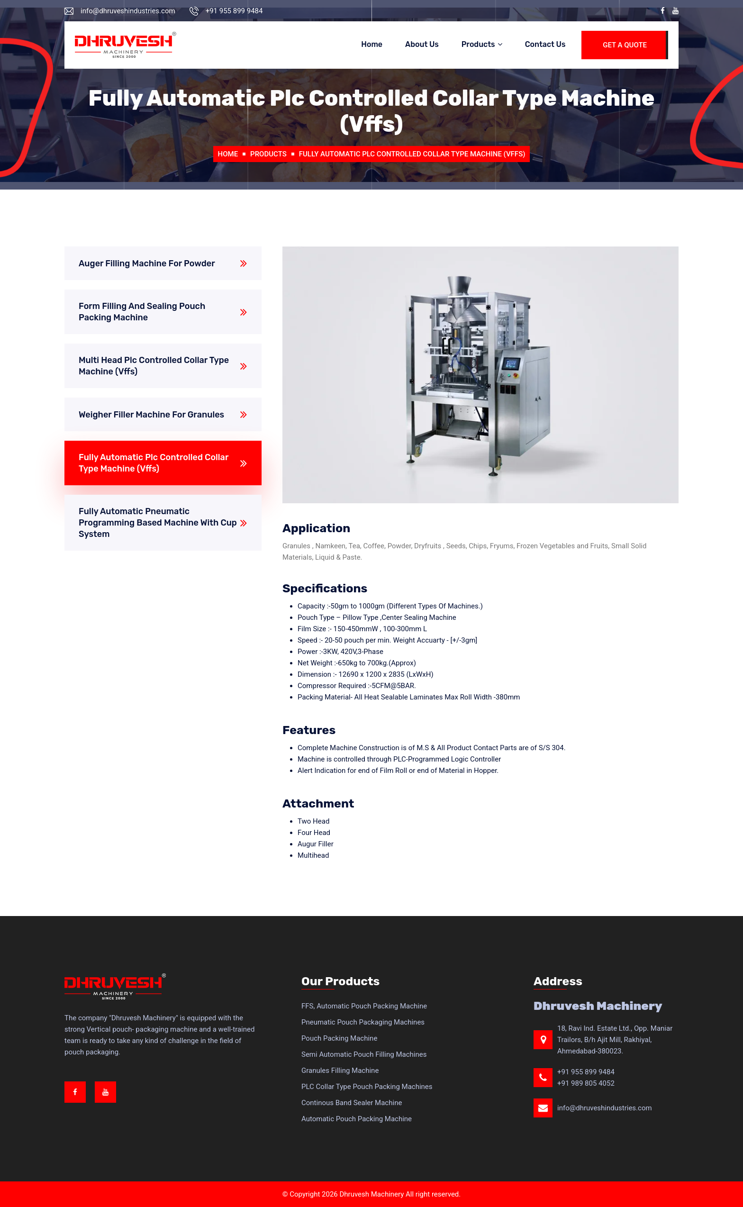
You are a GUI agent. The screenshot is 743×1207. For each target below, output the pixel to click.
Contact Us (545, 44)
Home (371, 44)
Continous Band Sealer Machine (351, 1102)
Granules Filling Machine (340, 1070)
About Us (422, 44)
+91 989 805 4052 (586, 1083)
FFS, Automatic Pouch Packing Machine (364, 1006)
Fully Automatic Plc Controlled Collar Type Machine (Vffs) (412, 154)
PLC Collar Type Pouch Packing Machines (367, 1086)
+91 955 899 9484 (586, 1072)
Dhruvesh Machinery (371, 1194)
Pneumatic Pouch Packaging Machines (363, 1022)
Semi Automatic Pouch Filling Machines (363, 1054)
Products (478, 44)
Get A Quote (625, 45)
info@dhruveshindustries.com (604, 1108)
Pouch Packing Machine (339, 1038)
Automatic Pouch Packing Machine (356, 1119)
